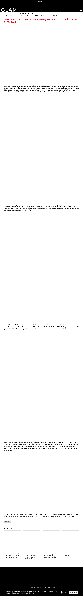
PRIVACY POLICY (32, 578)
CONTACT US (51, 578)
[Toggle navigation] (81, 10)
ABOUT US (41, 1)
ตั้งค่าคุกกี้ (64, 592)
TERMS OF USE (42, 578)
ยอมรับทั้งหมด (73, 592)
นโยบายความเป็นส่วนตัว (20, 593)
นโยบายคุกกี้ (31, 593)
